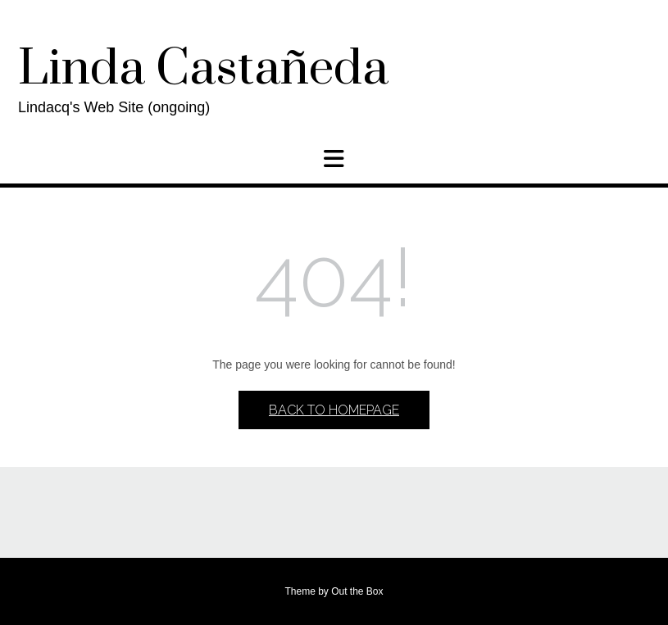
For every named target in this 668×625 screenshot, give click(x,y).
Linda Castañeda (203, 69)
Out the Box (357, 591)
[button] (334, 158)
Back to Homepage (334, 410)
